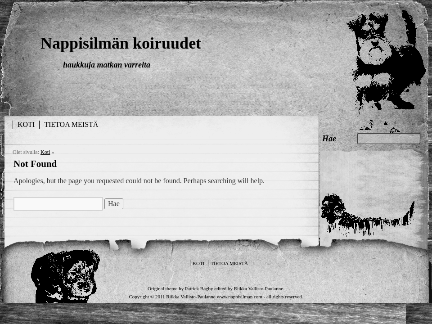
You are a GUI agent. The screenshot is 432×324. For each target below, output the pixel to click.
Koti (26, 124)
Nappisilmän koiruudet (120, 43)
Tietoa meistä (71, 124)
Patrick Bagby (199, 288)
